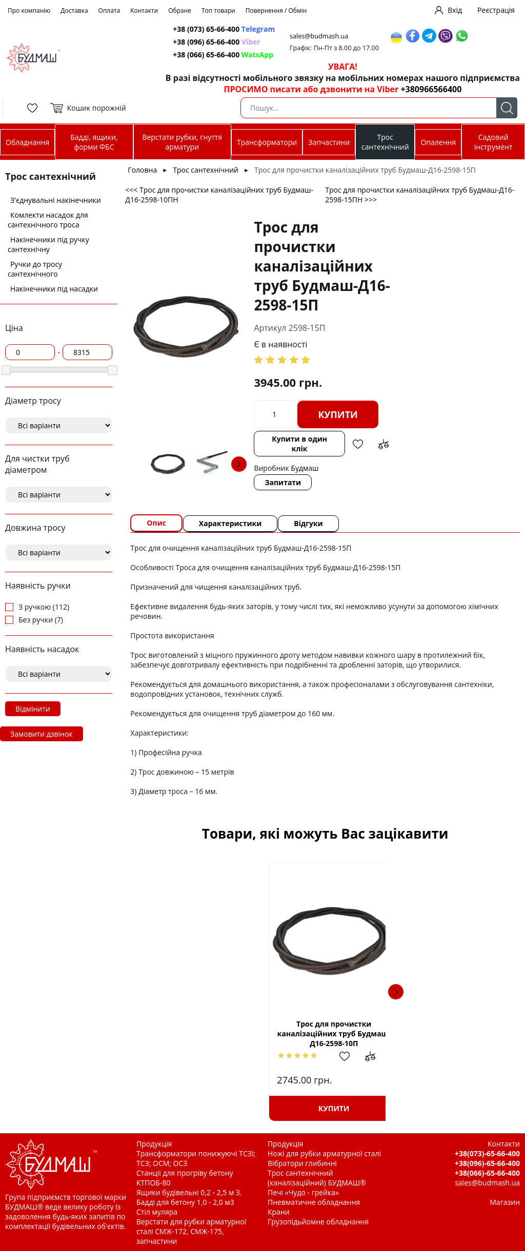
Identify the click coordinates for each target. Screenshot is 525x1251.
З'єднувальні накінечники (55, 200)
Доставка (74, 10)
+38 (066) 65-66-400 (223, 54)
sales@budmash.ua (320, 36)
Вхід (455, 10)
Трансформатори (267, 142)
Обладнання (27, 142)
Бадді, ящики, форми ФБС (93, 142)
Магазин (505, 1202)
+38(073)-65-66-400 (487, 1153)
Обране (179, 10)
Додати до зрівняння (383, 444)
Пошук (506, 107)
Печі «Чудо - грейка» (303, 1192)
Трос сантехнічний (385, 142)
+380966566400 (430, 89)
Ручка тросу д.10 (368, 1033)
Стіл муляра (156, 1212)
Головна (142, 170)
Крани (279, 1212)
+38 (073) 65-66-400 (224, 29)
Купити (338, 414)
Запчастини (329, 142)
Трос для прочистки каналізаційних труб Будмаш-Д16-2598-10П (237, 1033)
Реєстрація (496, 10)
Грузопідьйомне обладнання (318, 1221)
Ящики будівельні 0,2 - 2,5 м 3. (188, 1192)
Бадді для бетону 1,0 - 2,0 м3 (185, 1202)
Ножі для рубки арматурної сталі (324, 1153)
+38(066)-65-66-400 (487, 1173)
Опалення (438, 142)
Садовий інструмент (493, 142)
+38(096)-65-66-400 (487, 1163)
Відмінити (32, 709)
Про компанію (29, 10)
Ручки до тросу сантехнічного (35, 269)
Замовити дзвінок (41, 734)
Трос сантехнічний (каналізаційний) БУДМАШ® (317, 1177)
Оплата (109, 10)
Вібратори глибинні (302, 1163)
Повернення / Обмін (276, 10)
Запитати (283, 482)
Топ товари (218, 10)
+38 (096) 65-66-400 (216, 42)
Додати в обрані (358, 444)
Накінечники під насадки (54, 289)
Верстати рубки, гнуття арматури (182, 142)
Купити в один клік (299, 443)
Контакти (144, 10)
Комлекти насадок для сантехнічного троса (48, 220)
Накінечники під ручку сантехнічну (48, 244)
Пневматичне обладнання (314, 1202)
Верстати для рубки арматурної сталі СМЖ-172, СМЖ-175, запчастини (191, 1231)
